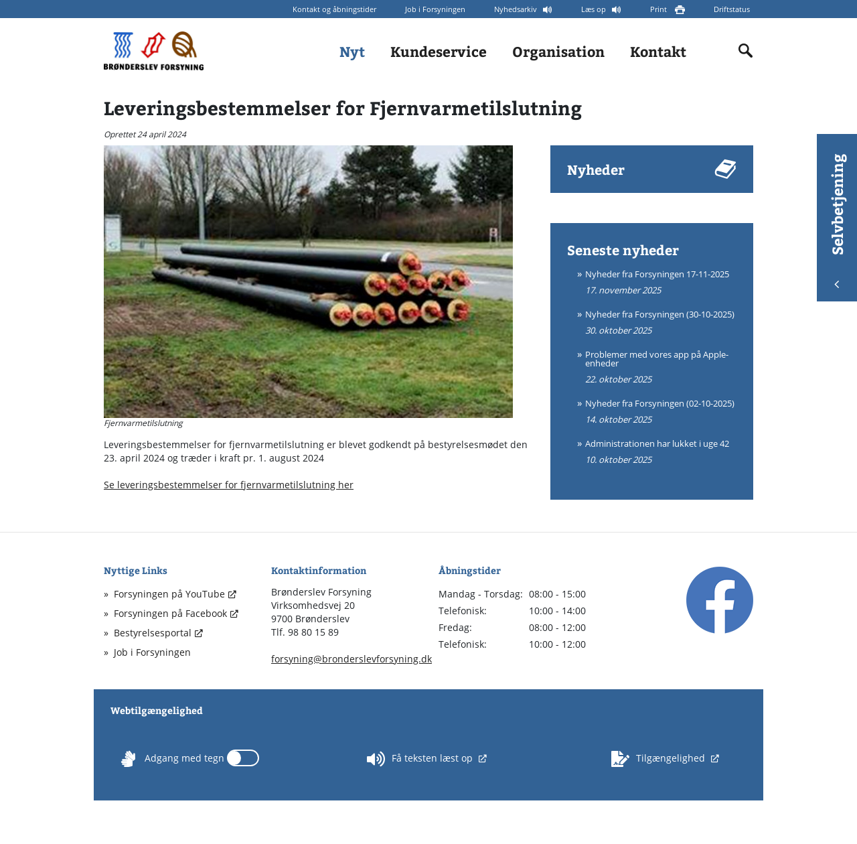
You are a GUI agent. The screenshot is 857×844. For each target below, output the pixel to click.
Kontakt (658, 51)
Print (659, 9)
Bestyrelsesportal (152, 632)
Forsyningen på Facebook (170, 613)
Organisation (558, 51)
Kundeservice (438, 51)
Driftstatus (732, 9)
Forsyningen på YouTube (169, 593)
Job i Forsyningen (435, 9)
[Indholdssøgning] (745, 51)
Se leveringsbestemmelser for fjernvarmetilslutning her (229, 484)
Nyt (352, 51)
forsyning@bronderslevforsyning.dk (351, 658)
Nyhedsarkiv (516, 9)
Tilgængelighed (659, 759)
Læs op (594, 9)
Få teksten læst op (421, 759)
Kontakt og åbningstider (334, 9)
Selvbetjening (837, 220)
